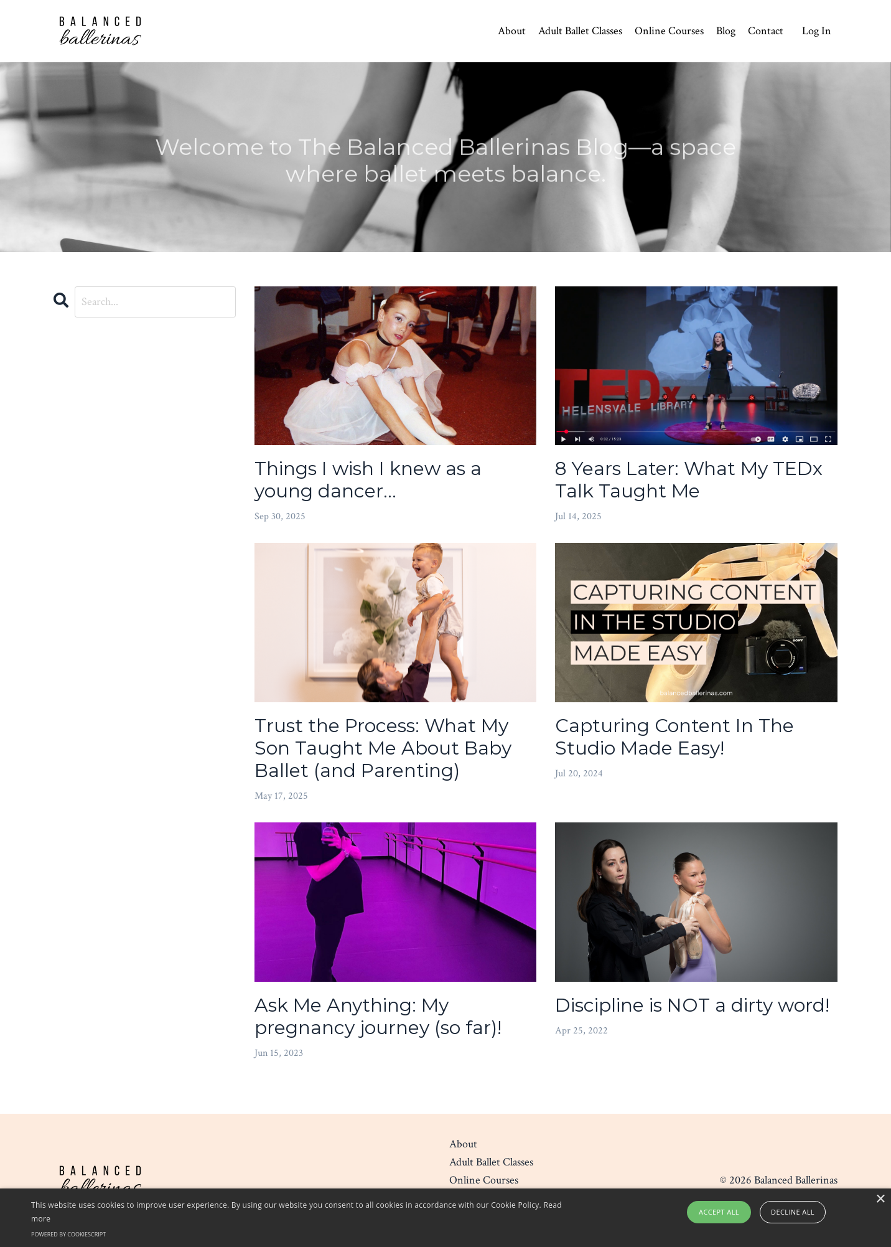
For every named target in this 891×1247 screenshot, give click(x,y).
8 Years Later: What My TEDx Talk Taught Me (689, 480)
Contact (765, 31)
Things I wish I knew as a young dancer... (368, 480)
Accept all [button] (719, 1211)
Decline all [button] (792, 1211)
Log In (816, 31)
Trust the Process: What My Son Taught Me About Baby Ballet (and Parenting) (382, 748)
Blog (725, 31)
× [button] (880, 1199)
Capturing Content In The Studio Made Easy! (674, 737)
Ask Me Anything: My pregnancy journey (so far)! (377, 1016)
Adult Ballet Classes (580, 31)
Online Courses (669, 31)
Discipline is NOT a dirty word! (692, 1005)
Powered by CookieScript (68, 1234)
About (512, 31)
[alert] (445, 1217)
